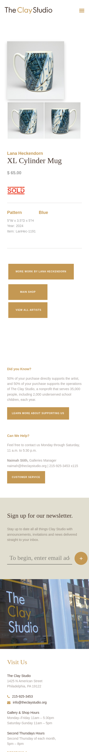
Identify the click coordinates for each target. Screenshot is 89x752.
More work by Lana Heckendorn (41, 271)
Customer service (26, 477)
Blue (43, 212)
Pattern (14, 212)
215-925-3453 (20, 696)
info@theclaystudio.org (27, 702)
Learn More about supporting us (38, 413)
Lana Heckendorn (25, 153)
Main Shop (28, 292)
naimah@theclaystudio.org (27, 466)
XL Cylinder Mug (8, 22)
